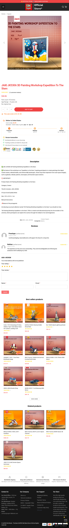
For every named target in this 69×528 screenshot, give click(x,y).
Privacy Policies (25, 500)
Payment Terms (41, 500)
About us (23, 495)
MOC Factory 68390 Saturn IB (54, 431)
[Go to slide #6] (58, 73)
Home (3, 14)
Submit (5, 292)
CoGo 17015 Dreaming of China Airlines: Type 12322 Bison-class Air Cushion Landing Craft (13, 326)
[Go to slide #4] (39, 73)
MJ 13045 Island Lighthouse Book (55, 325)
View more (34, 399)
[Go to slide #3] (30, 73)
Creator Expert (45, 219)
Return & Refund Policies (44, 502)
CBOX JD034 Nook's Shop (11, 388)
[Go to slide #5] (48, 73)
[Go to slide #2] (20, 73)
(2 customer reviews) (15, 92)
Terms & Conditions (26, 498)
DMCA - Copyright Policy (27, 503)
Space (9, 14)
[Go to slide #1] (11, 73)
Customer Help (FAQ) (43, 507)
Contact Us (40, 505)
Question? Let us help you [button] (60, 525)
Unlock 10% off (65, 520)
